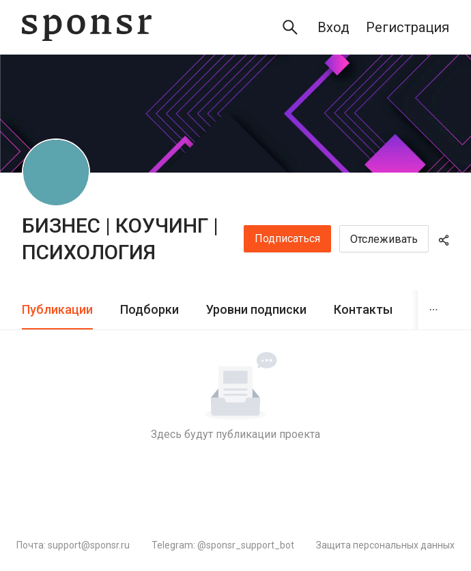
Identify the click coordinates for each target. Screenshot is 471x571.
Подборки (149, 309)
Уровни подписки (256, 309)
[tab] (57, 310)
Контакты (363, 309)
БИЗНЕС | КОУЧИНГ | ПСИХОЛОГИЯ (120, 239)
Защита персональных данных (385, 545)
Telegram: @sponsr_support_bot (223, 545)
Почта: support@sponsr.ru (73, 545)
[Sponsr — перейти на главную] (87, 27)
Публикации (57, 309)
